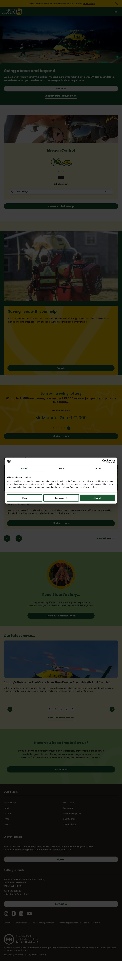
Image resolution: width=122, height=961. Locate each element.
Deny (24, 498)
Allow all (97, 498)
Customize (61, 498)
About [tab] (98, 468)
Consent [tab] (24, 468)
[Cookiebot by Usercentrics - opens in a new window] (104, 461)
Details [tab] (61, 468)
